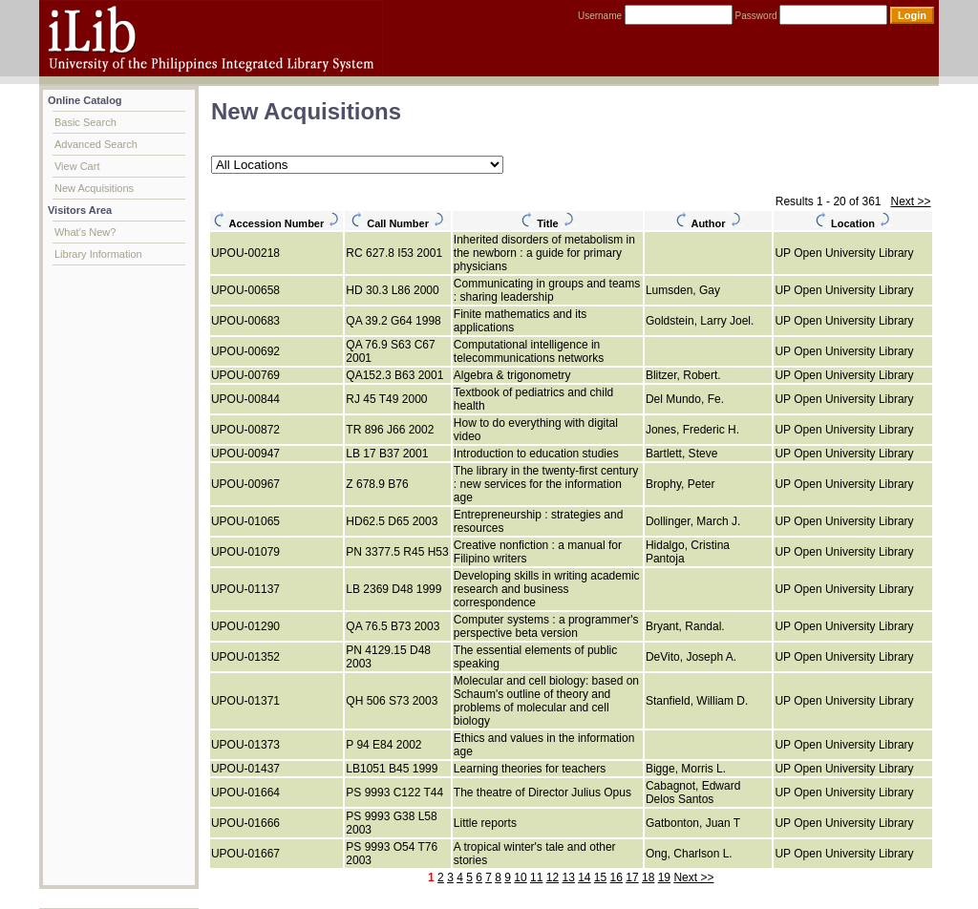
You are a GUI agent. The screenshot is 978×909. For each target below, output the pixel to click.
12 (552, 877)
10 (520, 877)
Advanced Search (96, 144)
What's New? (85, 232)
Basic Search (85, 122)
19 (664, 877)
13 (568, 877)
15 (600, 877)
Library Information (98, 254)
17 (632, 877)
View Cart (76, 166)
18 (648, 877)
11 (536, 877)
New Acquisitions (94, 188)
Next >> (910, 201)
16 (616, 877)
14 (584, 877)
